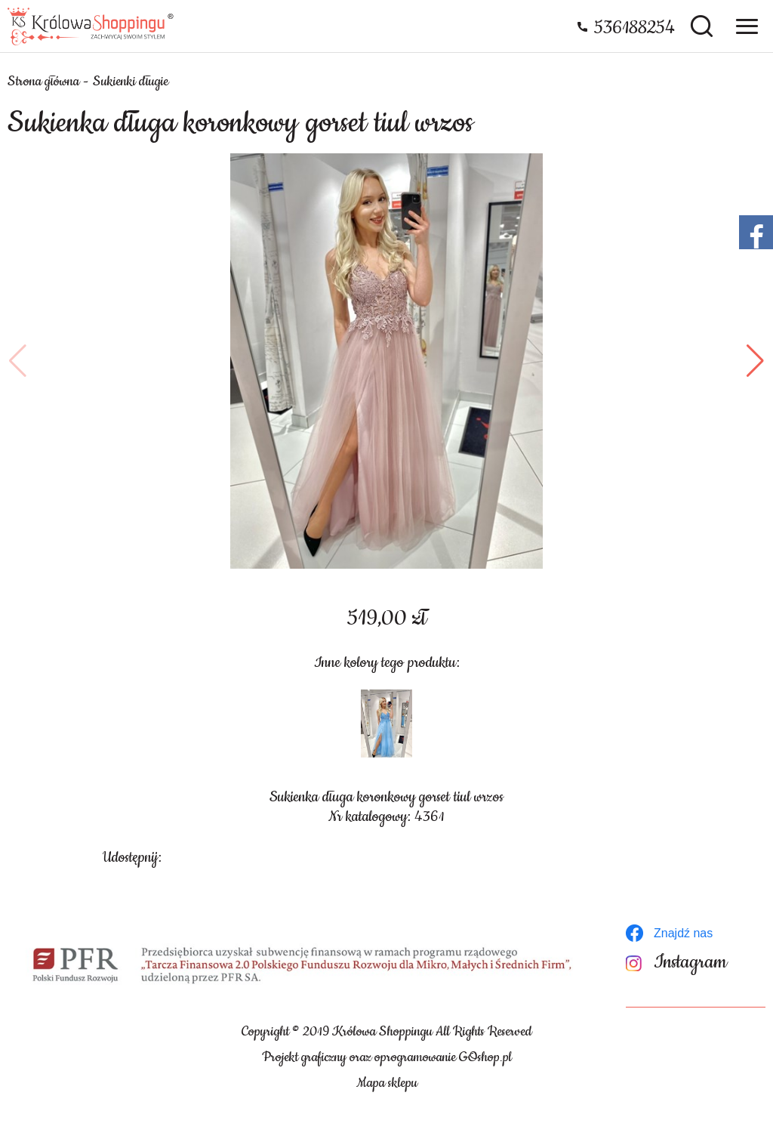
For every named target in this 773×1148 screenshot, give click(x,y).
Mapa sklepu (386, 1083)
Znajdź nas (683, 933)
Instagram (690, 962)
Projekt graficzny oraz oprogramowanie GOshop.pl (387, 1057)
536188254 (634, 28)
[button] (18, 361)
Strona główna (43, 82)
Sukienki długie (130, 82)
